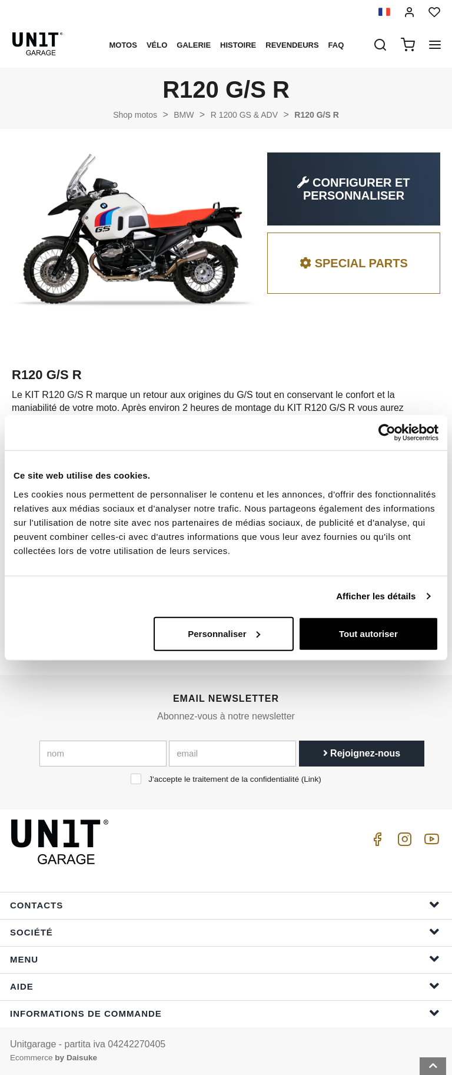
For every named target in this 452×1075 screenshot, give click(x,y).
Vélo (157, 45)
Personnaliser (224, 633)
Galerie (194, 45)
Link (311, 779)
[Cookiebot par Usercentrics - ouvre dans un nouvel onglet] (386, 433)
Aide (225, 985)
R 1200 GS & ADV (244, 115)
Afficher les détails (376, 596)
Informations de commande (225, 1013)
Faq (336, 45)
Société (225, 931)
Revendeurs (291, 45)
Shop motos (135, 115)
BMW (184, 115)
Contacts (225, 904)
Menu (225, 958)
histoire (238, 45)
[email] (232, 754)
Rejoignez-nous (362, 753)
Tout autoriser (368, 633)
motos (123, 45)
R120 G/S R (316, 115)
